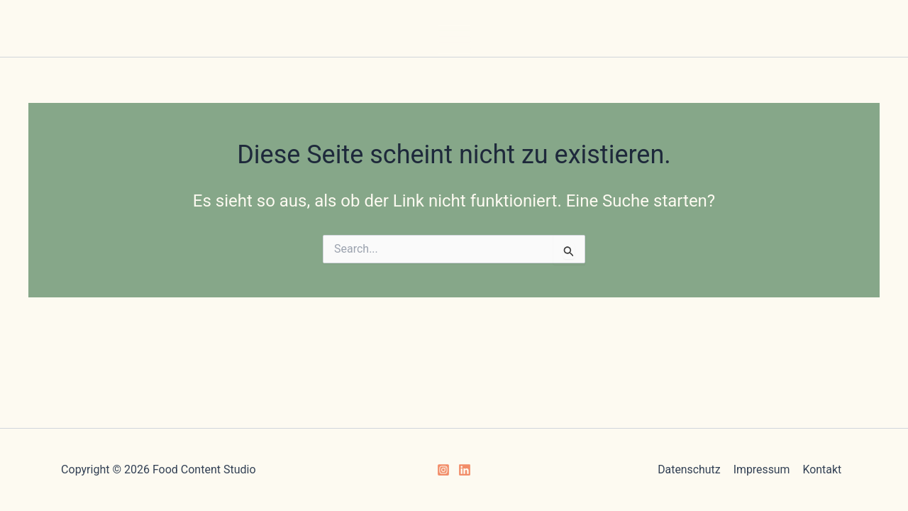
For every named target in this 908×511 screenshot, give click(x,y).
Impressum (761, 469)
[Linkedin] (464, 469)
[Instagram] (443, 469)
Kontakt (821, 469)
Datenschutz (689, 469)
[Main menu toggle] (454, 39)
